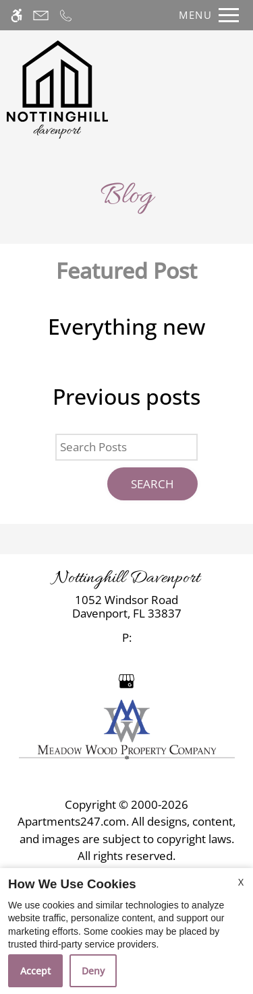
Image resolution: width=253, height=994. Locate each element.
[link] (126, 607)
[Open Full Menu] (205, 15)
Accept (35, 970)
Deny (93, 970)
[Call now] (65, 15)
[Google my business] (126, 680)
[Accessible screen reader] (16, 15)
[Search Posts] (126, 447)
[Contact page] (40, 15)
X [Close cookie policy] (241, 881)
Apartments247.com (72, 821)
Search (152, 484)
